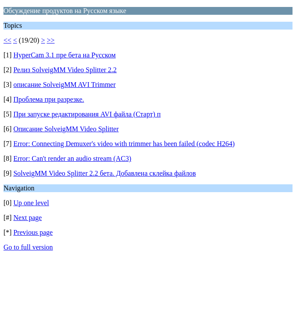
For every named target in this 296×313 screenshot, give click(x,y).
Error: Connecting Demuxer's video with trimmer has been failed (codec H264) (124, 143)
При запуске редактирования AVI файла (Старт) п (87, 114)
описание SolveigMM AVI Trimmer (65, 84)
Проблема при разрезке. (49, 99)
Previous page (33, 232)
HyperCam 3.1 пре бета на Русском (65, 55)
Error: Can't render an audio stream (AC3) (72, 158)
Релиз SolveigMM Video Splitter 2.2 (65, 69)
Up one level (31, 202)
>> (50, 40)
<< (7, 40)
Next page (28, 217)
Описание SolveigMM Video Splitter (66, 129)
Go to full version (28, 247)
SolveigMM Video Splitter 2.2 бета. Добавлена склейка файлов (105, 173)
